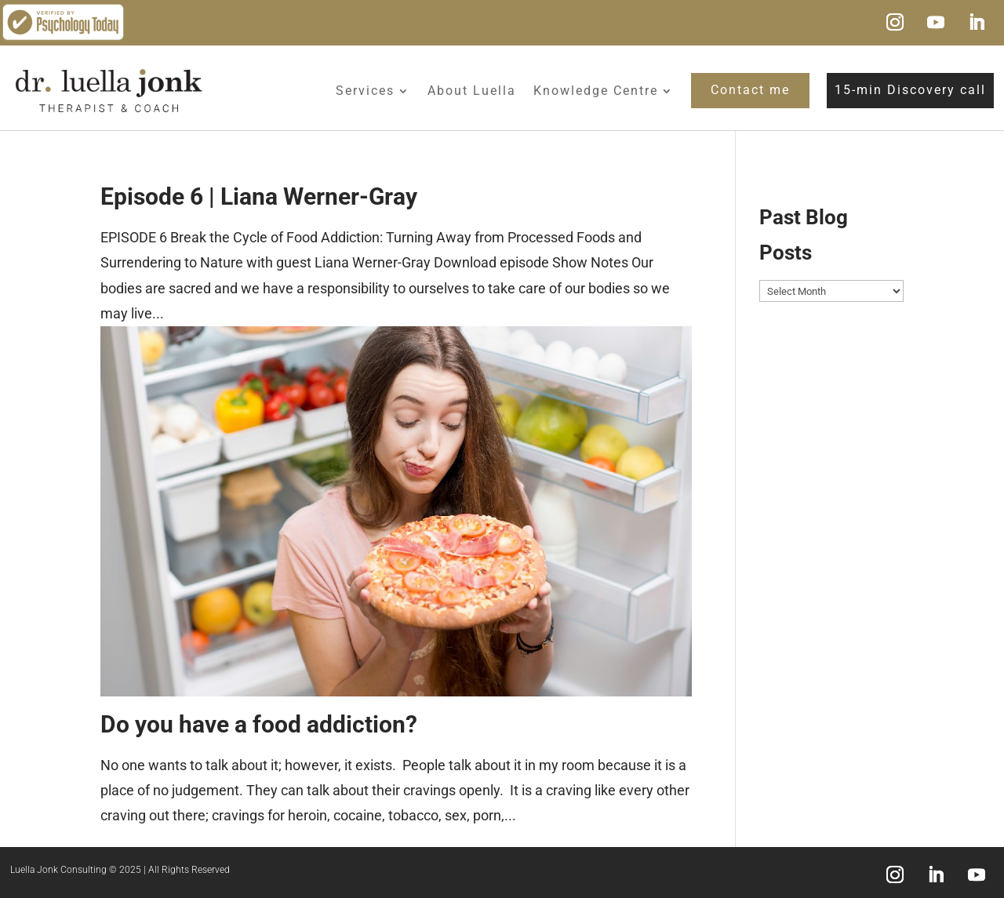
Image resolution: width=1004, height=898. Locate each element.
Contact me (750, 89)
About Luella (471, 90)
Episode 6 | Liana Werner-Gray (258, 196)
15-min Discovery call (910, 89)
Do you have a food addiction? (258, 724)
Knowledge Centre (595, 90)
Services (365, 90)
